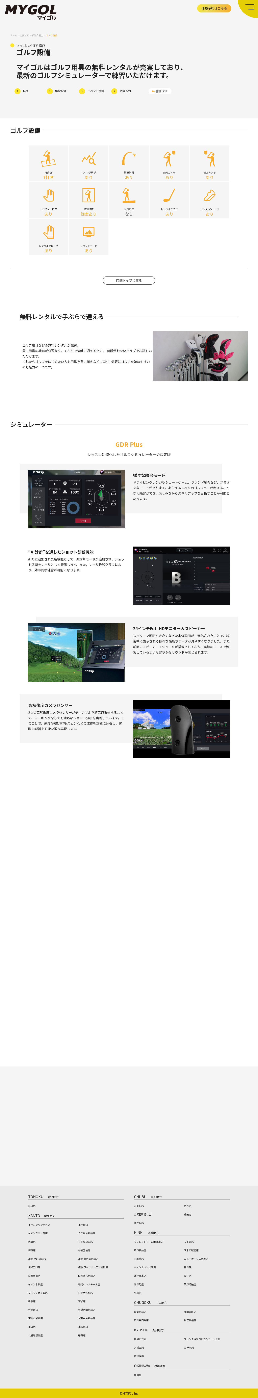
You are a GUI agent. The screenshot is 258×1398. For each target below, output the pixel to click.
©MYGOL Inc (129, 1393)
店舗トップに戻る (129, 282)
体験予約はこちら (214, 8)
